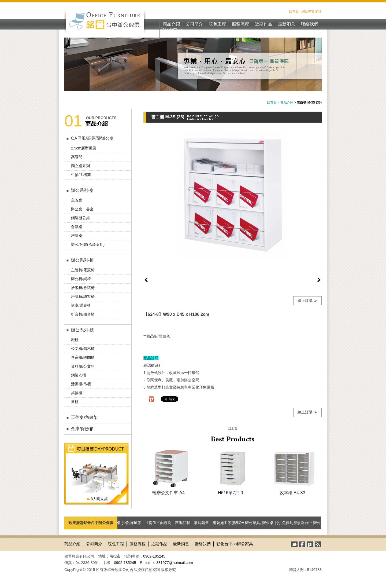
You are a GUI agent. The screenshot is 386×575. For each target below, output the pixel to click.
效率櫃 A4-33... (294, 492)
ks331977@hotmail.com (173, 563)
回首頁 (294, 11)
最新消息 (286, 24)
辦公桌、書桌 (82, 209)
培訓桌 (76, 235)
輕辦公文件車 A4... (170, 492)
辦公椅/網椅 (81, 279)
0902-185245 (154, 556)
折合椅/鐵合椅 (83, 314)
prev (146, 280)
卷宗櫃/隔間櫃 (83, 357)
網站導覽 (308, 11)
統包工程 (217, 24)
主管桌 (76, 200)
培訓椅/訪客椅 (83, 296)
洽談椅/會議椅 (83, 287)
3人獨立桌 (97, 499)
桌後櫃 (76, 393)
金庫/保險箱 (82, 428)
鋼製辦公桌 (80, 218)
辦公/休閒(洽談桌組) (88, 244)
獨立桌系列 (80, 166)
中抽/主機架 (81, 175)
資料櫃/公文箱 (83, 366)
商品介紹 (171, 24)
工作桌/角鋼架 (84, 417)
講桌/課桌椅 (81, 305)
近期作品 (263, 24)
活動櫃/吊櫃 (81, 384)
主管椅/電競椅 (83, 270)
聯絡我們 (309, 24)
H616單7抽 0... (232, 492)
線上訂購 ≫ (307, 300)
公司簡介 (194, 24)
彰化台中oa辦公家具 (171, 32)
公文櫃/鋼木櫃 (83, 348)
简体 (318, 11)
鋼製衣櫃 (78, 375)
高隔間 (76, 157)
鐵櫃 (75, 340)
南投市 (115, 556)
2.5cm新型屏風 (83, 148)
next (319, 280)
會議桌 (76, 227)
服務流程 (240, 24)
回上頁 (232, 428)
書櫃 (75, 402)
